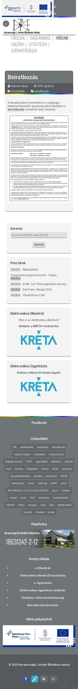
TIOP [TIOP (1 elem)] (32, 497)
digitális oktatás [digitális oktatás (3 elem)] (14, 461)
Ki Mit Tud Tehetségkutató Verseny (44, 284)
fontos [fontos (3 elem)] (45, 468)
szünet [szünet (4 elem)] (13, 497)
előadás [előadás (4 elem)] (69, 461)
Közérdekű (17, 91)
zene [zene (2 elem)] (43, 504)
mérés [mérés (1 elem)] (31, 483)
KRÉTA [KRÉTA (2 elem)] (64, 475)
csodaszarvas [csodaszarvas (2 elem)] (56, 454)
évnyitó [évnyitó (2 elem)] (28, 512)
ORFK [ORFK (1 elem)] (54, 483)
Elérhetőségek (24, 50)
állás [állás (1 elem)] (51, 504)
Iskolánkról (40, 38)
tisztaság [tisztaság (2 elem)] (44, 497)
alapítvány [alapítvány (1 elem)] (42, 447)
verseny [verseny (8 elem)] (32, 504)
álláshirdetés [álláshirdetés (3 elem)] (65, 504)
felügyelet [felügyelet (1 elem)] (32, 468)
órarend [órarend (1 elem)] (39, 512)
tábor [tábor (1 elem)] (21, 504)
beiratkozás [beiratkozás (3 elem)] (58, 447)
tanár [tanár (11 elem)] (23, 497)
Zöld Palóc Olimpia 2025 (37, 289)
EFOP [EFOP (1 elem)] (29, 461)
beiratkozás (42, 91)
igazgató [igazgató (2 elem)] (67, 468)
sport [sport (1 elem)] (55, 490)
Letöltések (38, 44)
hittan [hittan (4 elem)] (55, 468)
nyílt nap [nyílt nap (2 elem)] (42, 483)
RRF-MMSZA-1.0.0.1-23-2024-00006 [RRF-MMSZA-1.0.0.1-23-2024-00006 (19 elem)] (28, 490)
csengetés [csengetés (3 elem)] (39, 454)
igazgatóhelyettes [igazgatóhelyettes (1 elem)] (20, 475)
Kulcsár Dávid (19, 86)
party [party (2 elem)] (64, 483)
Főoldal (18, 38)
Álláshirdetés (30, 269)
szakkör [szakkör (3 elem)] (66, 490)
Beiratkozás (23, 76)
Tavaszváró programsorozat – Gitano (33, 275)
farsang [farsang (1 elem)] (19, 468)
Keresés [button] (39, 244)
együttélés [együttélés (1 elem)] (41, 461)
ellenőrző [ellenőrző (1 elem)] (56, 461)
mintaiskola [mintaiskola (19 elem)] (17, 483)
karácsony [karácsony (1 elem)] (51, 475)
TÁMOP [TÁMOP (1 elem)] (10, 504)
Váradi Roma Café (34, 295)
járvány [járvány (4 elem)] (38, 475)
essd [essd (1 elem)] (8, 468)
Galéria (17, 44)
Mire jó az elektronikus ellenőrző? (39, 320)
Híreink (62, 38)
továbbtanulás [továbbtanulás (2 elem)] (60, 497)
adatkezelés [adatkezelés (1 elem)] (26, 447)
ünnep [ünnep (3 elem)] (51, 512)
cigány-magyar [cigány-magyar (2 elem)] (22, 454)
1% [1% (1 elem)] (14, 447)
